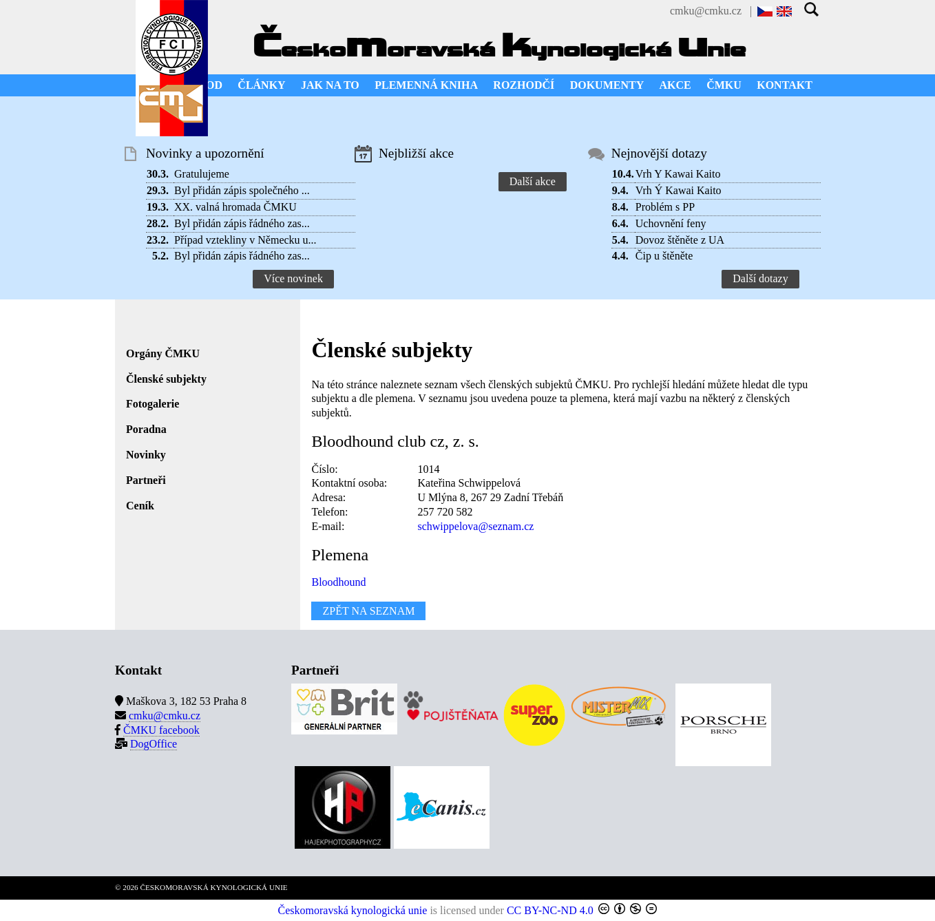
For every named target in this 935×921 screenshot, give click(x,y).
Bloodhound (338, 582)
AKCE (675, 85)
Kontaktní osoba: (349, 483)
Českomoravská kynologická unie (353, 910)
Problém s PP (665, 207)
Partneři (146, 480)
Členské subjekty (166, 379)
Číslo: (324, 469)
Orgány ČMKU (163, 353)
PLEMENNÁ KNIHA (426, 85)
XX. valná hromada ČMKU (235, 207)
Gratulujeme (201, 174)
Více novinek (293, 278)
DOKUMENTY (607, 85)
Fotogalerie (152, 404)
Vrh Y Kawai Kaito (678, 174)
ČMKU (724, 85)
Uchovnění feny (670, 223)
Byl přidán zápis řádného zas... (242, 223)
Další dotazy (760, 278)
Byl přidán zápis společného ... (242, 190)
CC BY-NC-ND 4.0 (550, 910)
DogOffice (153, 744)
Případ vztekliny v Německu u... (245, 240)
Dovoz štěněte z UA (679, 240)
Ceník (140, 505)
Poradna (146, 429)
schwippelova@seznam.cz (475, 526)
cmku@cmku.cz (706, 11)
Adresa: (328, 497)
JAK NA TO (330, 85)
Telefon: (329, 512)
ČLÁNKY (261, 85)
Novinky (146, 454)
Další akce (532, 181)
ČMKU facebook (161, 730)
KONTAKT (784, 85)
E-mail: (327, 526)
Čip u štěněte (664, 256)
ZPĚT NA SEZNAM (368, 611)
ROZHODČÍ (523, 85)
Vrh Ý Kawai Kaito (678, 190)
